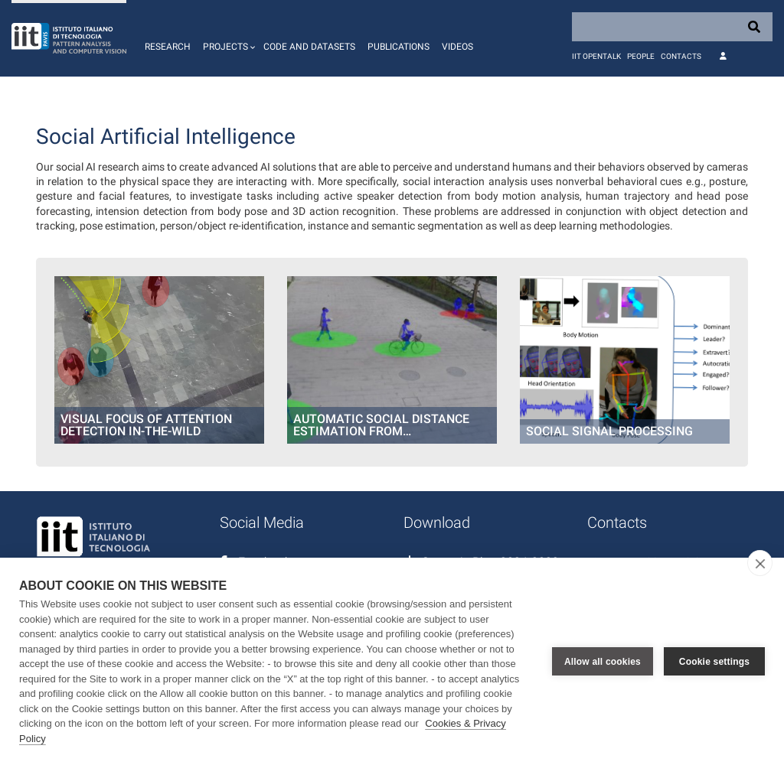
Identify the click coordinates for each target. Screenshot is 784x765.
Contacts (681, 56)
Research (168, 46)
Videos (457, 46)
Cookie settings (714, 661)
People (641, 56)
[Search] (672, 26)
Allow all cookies (602, 661)
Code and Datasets (309, 46)
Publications (399, 46)
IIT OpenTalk (596, 56)
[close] (760, 563)
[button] (227, 38)
